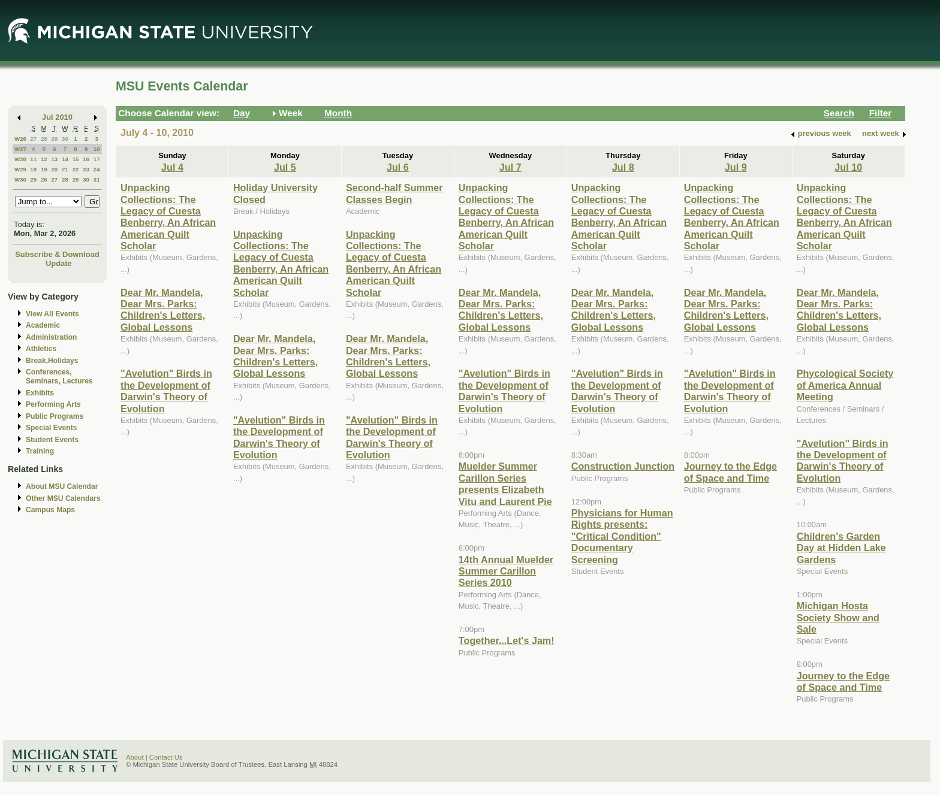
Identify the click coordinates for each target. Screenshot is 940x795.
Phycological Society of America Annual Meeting (845, 385)
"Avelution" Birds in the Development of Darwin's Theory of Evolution (166, 390)
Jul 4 (172, 167)
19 (44, 169)
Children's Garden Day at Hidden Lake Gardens (841, 548)
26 (44, 179)
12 (44, 159)
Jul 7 (510, 167)
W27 (20, 149)
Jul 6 (398, 167)
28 (44, 138)
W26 (20, 138)
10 (97, 149)
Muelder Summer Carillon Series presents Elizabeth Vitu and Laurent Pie (505, 483)
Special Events (51, 428)
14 (65, 159)
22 (76, 169)
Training (40, 451)
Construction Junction (622, 466)
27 (33, 138)
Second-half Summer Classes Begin (394, 193)
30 (65, 138)
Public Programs (54, 416)
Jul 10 (848, 167)
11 (33, 159)
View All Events (52, 314)
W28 (20, 159)
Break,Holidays (52, 360)
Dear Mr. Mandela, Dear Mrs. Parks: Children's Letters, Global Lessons (162, 309)
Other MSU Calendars (63, 498)
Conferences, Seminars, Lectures (59, 376)
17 (97, 159)
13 (54, 159)
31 (97, 179)
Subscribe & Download (57, 254)
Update (59, 263)
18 (33, 169)
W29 (20, 169)
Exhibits (40, 393)
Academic (43, 325)
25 (33, 179)
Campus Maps (50, 510)
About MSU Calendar (62, 486)
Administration (51, 337)
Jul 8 (623, 167)
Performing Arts (53, 404)
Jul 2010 (57, 117)
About (135, 757)
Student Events (52, 440)
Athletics (41, 348)
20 (54, 169)
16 (86, 159)
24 (97, 169)
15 (76, 159)
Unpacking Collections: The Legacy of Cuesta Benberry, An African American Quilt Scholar (168, 216)
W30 (20, 179)
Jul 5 (285, 167)
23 (86, 169)
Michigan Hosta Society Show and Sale (838, 617)
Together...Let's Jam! (507, 640)
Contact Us (166, 757)
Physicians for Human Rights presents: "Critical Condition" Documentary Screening (622, 536)
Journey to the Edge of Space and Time (730, 472)
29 (54, 138)
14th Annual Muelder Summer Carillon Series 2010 (506, 571)
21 (65, 169)
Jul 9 (736, 167)
